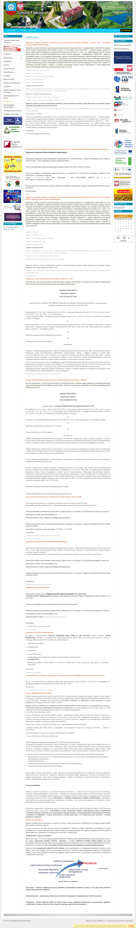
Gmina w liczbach (9, 79)
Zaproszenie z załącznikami (33, 672)
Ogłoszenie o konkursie (32, 232)
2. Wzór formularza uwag (33, 538)
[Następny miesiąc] (131, 216)
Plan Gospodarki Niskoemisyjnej (9, 106)
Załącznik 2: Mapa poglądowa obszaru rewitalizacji (40, 76)
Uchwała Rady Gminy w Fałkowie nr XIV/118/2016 (39, 690)
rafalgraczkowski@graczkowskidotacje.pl (55, 617)
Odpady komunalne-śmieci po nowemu (12, 91)
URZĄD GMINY (12, 30)
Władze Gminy (8, 58)
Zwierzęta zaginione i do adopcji (11, 97)
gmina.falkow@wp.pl (38, 177)
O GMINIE (23, 30)
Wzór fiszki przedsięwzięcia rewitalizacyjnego (38, 584)
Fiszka (27, 194)
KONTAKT (33, 30)
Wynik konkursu (30, 276)
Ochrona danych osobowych (122, 45)
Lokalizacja (7, 86)
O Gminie (6, 65)
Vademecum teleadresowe (12, 83)
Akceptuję (131, 926)
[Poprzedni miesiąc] (114, 216)
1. (38, 626)
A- (107, 30)
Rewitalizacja (8, 101)
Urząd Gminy (8, 61)
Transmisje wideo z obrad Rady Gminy (12, 41)
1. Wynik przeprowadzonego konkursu (38, 134)
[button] (21, 58)
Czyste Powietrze (9, 72)
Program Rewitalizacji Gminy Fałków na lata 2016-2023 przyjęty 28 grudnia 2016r (49, 494)
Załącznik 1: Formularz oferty (34, 73)
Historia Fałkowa (9, 68)
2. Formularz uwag (31, 629)
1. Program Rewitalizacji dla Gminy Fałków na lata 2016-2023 (43, 535)
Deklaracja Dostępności (121, 49)
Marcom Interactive (126, 921)
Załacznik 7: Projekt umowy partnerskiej (38, 94)
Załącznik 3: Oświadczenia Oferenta (36, 79)
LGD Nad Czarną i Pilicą (11, 114)
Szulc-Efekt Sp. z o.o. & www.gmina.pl (105, 921)
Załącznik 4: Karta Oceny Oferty (34, 82)
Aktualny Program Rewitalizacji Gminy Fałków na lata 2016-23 (43, 374)
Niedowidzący (126, 30)
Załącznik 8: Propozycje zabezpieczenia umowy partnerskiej (42, 97)
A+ (110, 30)
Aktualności (7, 54)
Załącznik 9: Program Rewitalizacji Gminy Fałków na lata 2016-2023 (45, 100)
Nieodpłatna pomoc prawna (12, 111)
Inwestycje (7, 76)
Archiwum (116, 30)
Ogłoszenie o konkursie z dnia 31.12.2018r (37, 70)
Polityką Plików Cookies (119, 926)
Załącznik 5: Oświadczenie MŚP (34, 85)
